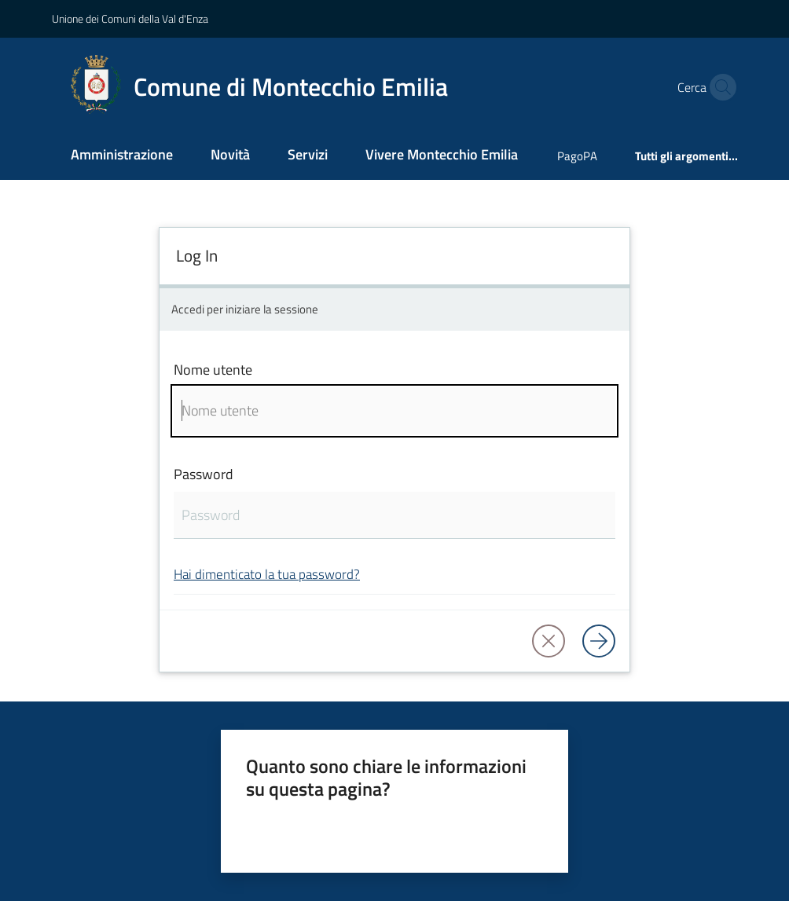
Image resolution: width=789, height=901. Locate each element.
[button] (719, 87)
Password (203, 474)
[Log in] (598, 640)
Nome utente (213, 369)
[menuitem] (122, 156)
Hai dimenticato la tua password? (267, 574)
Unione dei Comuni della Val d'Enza (130, 18)
